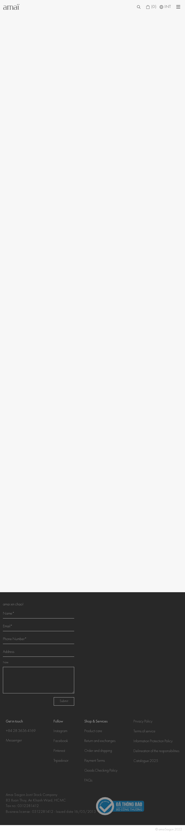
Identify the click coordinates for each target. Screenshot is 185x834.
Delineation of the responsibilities (156, 751)
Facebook (60, 741)
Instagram (60, 731)
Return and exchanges (99, 741)
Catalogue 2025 (145, 761)
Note (5, 662)
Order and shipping (98, 751)
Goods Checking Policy (101, 771)
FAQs (88, 781)
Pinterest (59, 751)
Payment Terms (94, 761)
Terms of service (144, 731)
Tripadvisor (60, 761)
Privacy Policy (142, 722)
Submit (64, 701)
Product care (93, 731)
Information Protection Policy (153, 741)
